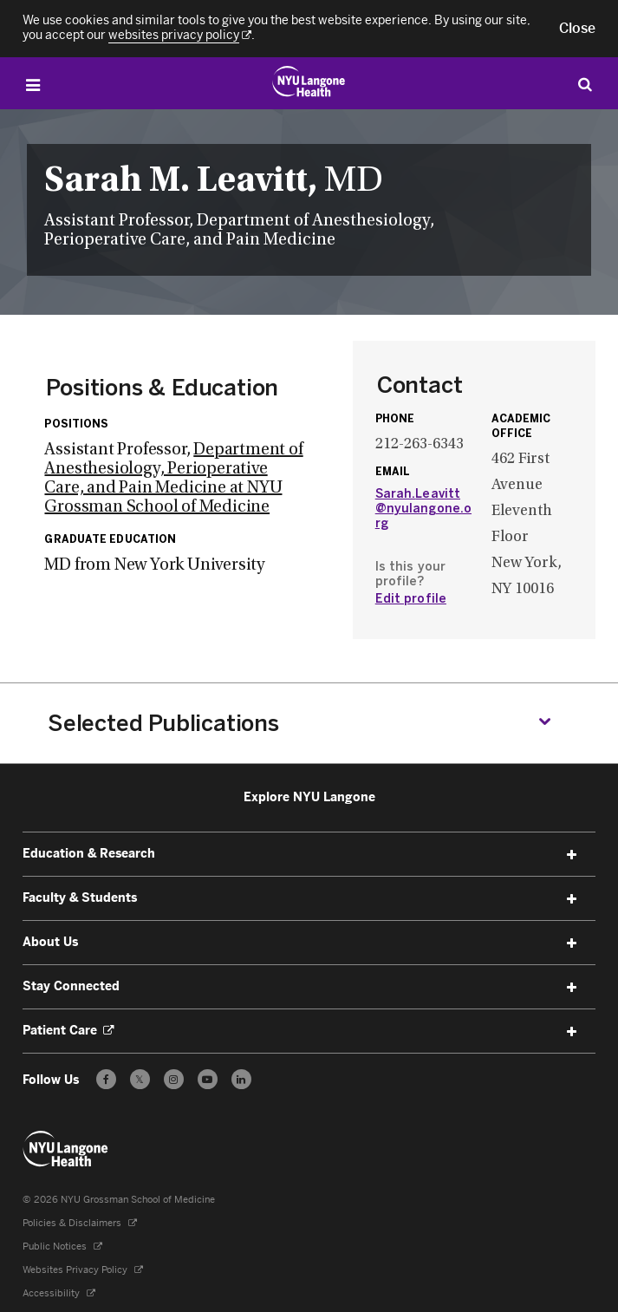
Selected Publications (163, 723)
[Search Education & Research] (584, 84)
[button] (577, 29)
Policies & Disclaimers (80, 1223)
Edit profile (410, 598)
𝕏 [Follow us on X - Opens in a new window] (140, 1081)
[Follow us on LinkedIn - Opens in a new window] (241, 1079)
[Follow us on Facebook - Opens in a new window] (106, 1079)
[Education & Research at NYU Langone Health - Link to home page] (309, 81)
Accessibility (59, 1293)
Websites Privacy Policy (83, 1270)
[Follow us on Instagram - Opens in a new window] (174, 1079)
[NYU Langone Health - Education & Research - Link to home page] (66, 1149)
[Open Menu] (33, 85)
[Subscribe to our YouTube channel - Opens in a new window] (208, 1079)
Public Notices (62, 1246)
